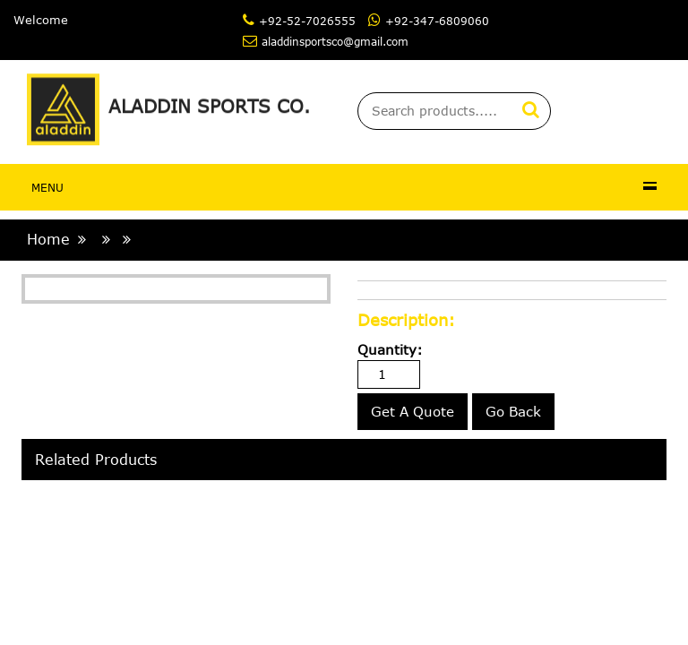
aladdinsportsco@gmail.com (335, 41)
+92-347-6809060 (437, 20)
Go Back (513, 411)
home (48, 239)
